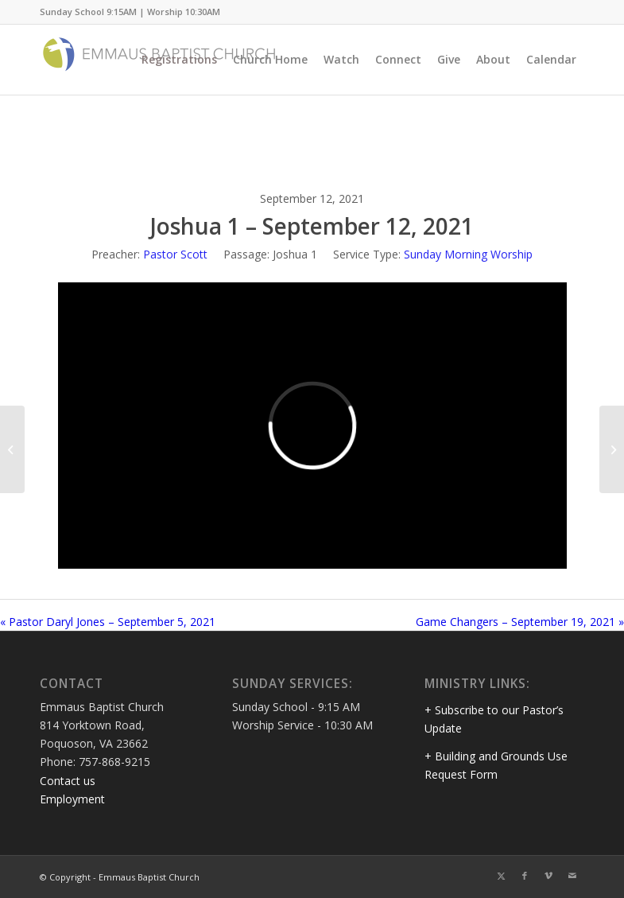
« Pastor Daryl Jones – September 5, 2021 (107, 621)
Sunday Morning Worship (468, 254)
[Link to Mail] (572, 876)
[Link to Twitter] (501, 876)
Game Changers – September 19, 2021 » (520, 621)
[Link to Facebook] (525, 876)
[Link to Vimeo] (548, 876)
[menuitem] (179, 60)
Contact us (67, 780)
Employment (72, 799)
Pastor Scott (175, 254)
